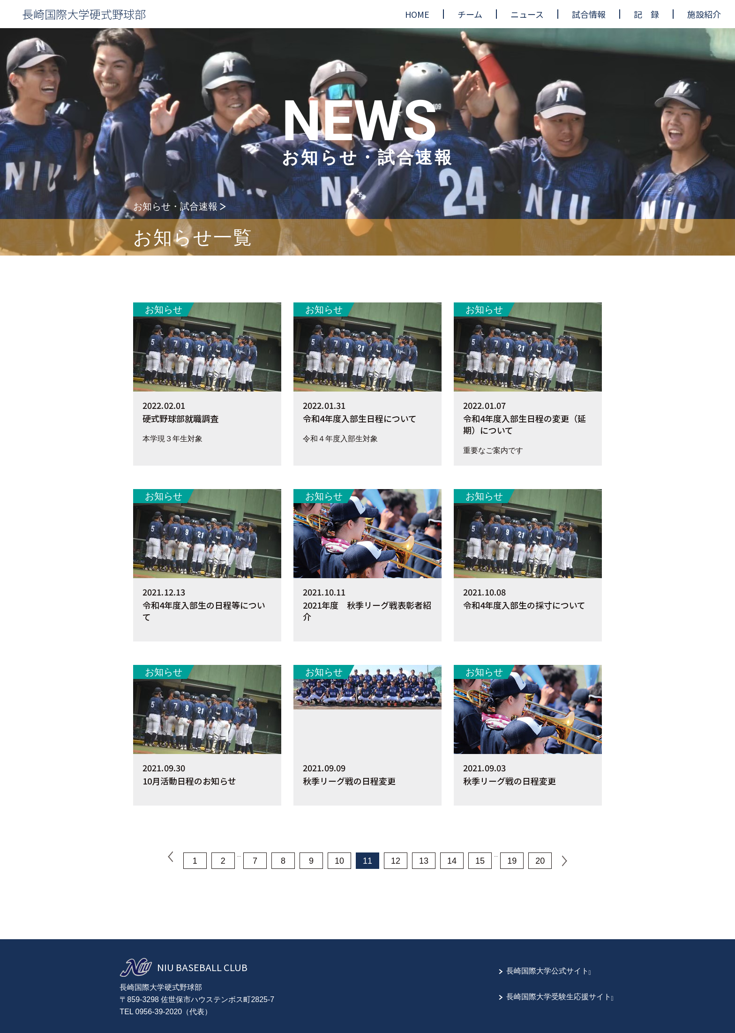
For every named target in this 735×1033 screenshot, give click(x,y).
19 (512, 861)
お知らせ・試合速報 (175, 206)
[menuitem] (417, 14)
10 (339, 861)
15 (480, 861)
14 (452, 861)
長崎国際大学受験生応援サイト (558, 997)
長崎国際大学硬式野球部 (84, 14)
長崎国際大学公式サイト (547, 971)
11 (367, 861)
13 (423, 861)
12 (395, 861)
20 (540, 861)
